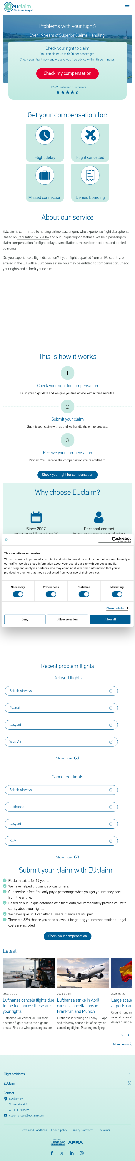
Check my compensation (67, 73)
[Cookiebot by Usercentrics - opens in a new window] (114, 539)
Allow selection (67, 619)
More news (122, 1044)
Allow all (110, 619)
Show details (115, 607)
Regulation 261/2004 (33, 237)
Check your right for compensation (67, 475)
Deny (24, 619)
